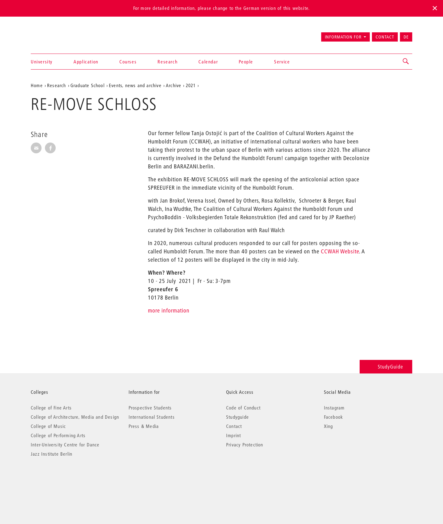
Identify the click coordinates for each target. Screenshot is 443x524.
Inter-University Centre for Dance (65, 444)
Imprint (233, 435)
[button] (406, 61)
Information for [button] (343, 37)
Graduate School (87, 85)
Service (282, 61)
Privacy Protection (244, 444)
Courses (128, 61)
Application (86, 61)
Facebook (333, 417)
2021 (191, 85)
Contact (385, 37)
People (246, 61)
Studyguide (237, 417)
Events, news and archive (135, 85)
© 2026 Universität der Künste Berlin (63, 480)
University (42, 61)
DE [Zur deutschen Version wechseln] (406, 37)
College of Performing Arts (58, 435)
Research (168, 61)
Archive (173, 85)
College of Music (48, 426)
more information (169, 310)
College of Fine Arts (51, 408)
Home (37, 85)
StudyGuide (386, 366)
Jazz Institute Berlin (51, 454)
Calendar (208, 61)
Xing (328, 426)
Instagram (334, 408)
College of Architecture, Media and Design (75, 417)
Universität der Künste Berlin (55, 34)
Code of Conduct (243, 408)
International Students (152, 417)
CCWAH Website (340, 251)
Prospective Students (150, 408)
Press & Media (144, 426)
